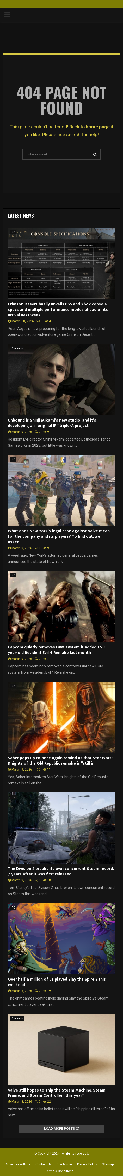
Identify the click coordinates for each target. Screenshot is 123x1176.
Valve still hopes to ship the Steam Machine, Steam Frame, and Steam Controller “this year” (57, 1093)
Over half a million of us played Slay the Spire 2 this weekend (57, 982)
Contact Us (43, 1164)
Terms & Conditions (59, 1171)
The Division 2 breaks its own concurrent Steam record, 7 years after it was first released (61, 871)
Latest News (21, 215)
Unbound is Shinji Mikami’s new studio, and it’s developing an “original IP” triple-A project (52, 423)
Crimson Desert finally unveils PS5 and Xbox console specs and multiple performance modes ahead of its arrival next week (58, 310)
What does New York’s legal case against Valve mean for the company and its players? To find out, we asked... (59, 537)
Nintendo (17, 348)
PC (13, 232)
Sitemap (108, 1164)
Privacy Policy (87, 1164)
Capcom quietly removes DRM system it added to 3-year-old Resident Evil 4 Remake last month (57, 650)
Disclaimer (64, 1164)
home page (98, 126)
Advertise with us (17, 1164)
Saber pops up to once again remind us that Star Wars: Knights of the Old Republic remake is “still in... (60, 760)
